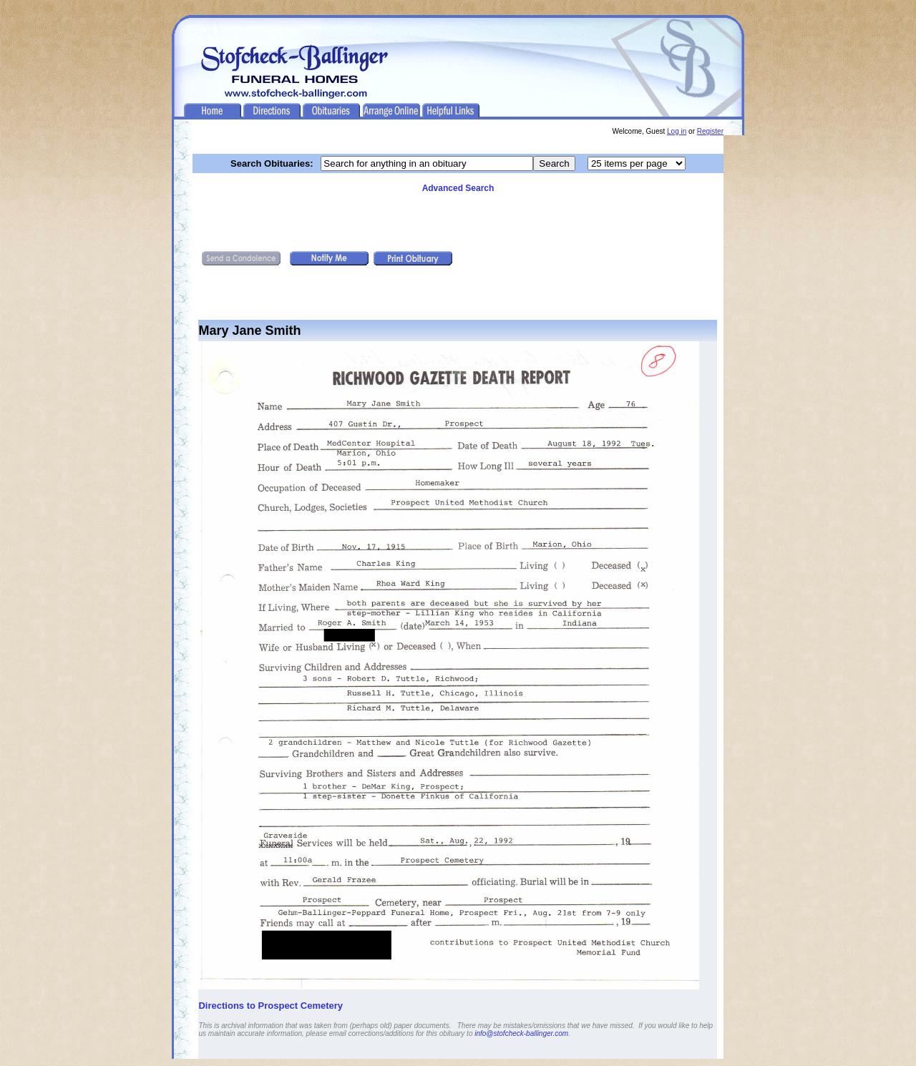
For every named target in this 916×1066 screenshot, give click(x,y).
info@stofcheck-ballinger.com (521, 1033)
